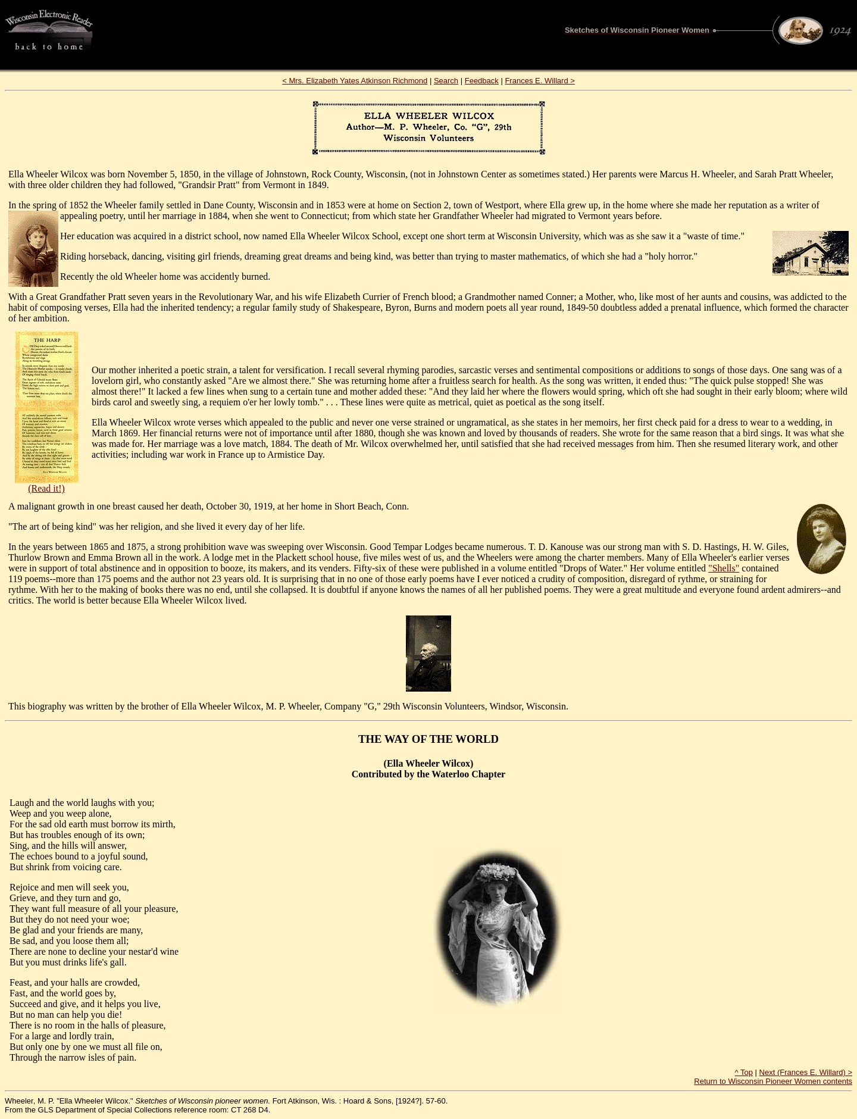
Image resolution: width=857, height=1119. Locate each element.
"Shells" (723, 568)
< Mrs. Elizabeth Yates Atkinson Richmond (354, 80)
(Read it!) (46, 488)
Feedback (482, 80)
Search (446, 80)
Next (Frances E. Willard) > (805, 1072)
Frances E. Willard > (539, 80)
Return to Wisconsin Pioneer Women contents (773, 1081)
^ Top (744, 1072)
